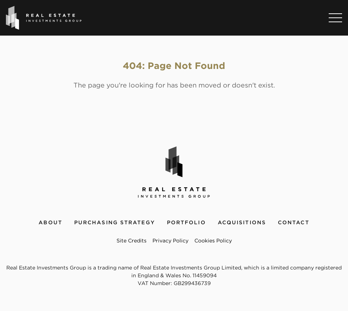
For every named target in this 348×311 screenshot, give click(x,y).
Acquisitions (242, 222)
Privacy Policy (170, 241)
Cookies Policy (213, 241)
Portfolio (186, 222)
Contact (293, 222)
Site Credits (131, 241)
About (50, 222)
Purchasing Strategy (114, 222)
